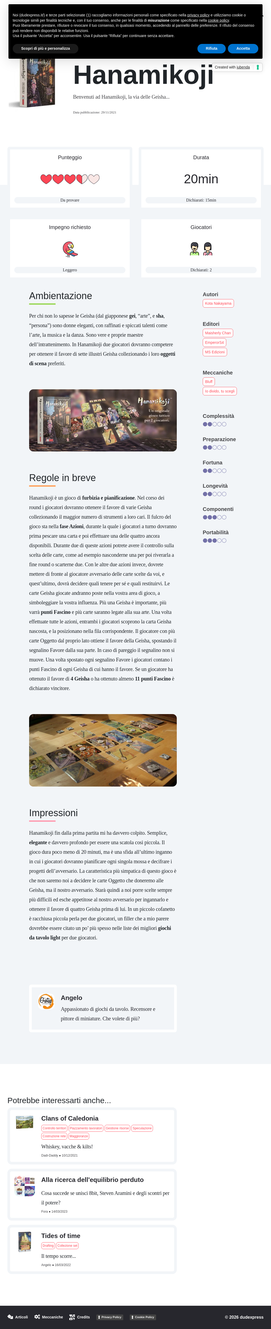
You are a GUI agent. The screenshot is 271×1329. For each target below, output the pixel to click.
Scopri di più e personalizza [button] (45, 48)
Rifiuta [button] (212, 48)
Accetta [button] (243, 48)
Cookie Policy (144, 1317)
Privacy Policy (111, 1317)
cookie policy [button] (218, 20)
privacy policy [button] (198, 15)
